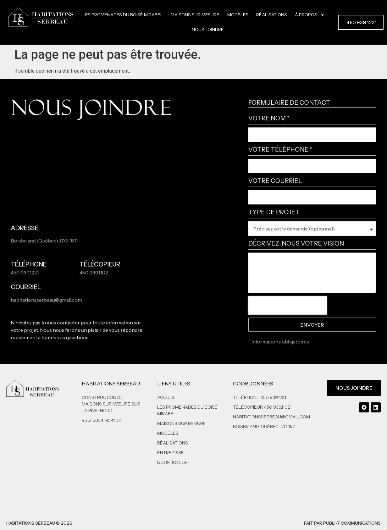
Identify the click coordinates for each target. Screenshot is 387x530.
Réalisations (271, 15)
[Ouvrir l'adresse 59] (120, 234)
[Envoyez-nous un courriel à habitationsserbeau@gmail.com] (41, 293)
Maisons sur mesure (195, 15)
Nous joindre (208, 29)
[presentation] (287, 305)
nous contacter (62, 323)
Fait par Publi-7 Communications (342, 523)
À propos (310, 15)
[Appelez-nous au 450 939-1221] (41, 268)
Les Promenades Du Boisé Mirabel (123, 15)
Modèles (237, 15)
